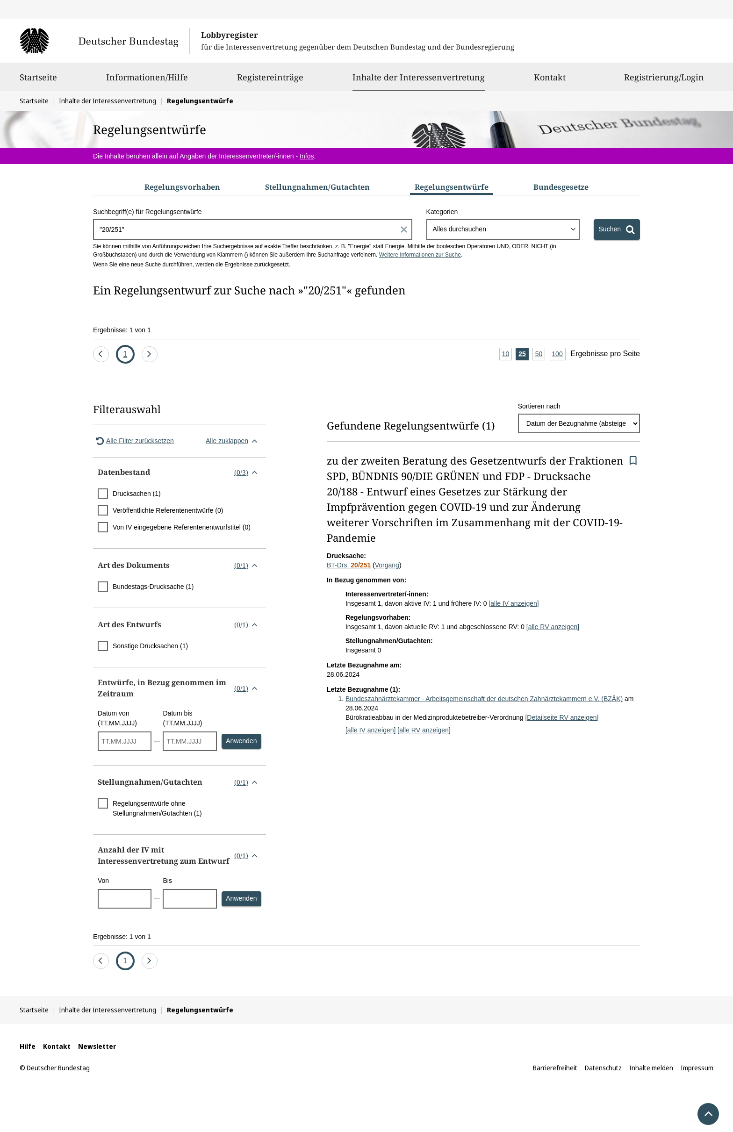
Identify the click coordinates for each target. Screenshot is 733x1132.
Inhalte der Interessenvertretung (418, 77)
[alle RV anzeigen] (552, 626)
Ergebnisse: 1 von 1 (122, 330)
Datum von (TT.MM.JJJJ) (117, 718)
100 (558, 354)
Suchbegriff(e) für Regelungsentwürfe (147, 211)
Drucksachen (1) (137, 493)
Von (103, 880)
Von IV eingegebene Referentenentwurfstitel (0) (182, 527)
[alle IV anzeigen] (514, 603)
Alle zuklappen (233, 441)
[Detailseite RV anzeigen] (561, 717)
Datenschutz (603, 1067)
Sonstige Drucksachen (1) (150, 646)
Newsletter (97, 1046)
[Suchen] (617, 229)
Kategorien (442, 211)
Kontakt (550, 81)
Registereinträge (270, 81)
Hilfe (28, 1046)
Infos (307, 156)
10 (507, 354)
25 (523, 354)
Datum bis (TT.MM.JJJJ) (182, 718)
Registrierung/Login (664, 81)
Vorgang (387, 565)
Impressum (697, 1067)
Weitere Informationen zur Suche (420, 254)
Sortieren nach (539, 406)
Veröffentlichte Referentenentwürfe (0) (168, 510)
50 (540, 354)
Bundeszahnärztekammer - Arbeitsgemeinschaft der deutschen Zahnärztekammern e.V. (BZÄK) (484, 698)
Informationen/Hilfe (147, 81)
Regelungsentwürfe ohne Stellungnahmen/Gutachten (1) (157, 808)
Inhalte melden (651, 1067)
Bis (167, 880)
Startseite (38, 81)
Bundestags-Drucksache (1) (153, 586)
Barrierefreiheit (555, 1067)
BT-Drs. (349, 565)
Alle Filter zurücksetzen (133, 441)
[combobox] (503, 229)
